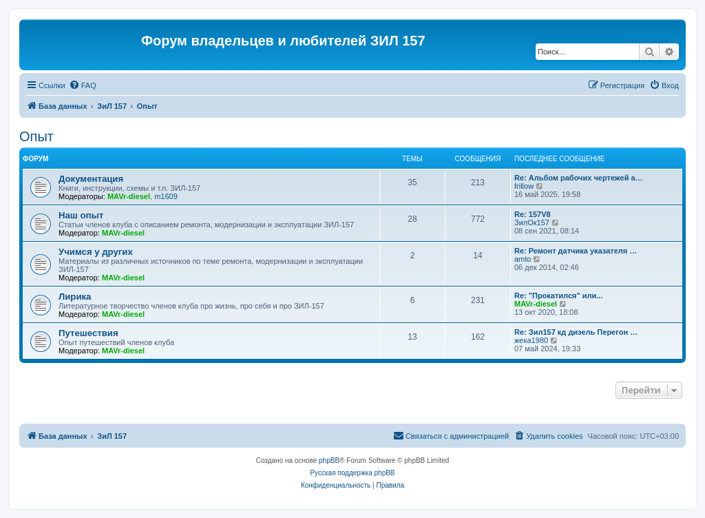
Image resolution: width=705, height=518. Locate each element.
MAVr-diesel (128, 196)
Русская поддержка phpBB (352, 473)
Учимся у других (96, 252)
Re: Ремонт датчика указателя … (575, 251)
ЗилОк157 (531, 222)
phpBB (329, 460)
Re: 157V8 (532, 214)
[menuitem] (82, 85)
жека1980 (531, 340)
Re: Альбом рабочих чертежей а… (578, 178)
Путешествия (88, 333)
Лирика (75, 296)
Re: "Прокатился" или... (558, 295)
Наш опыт (81, 215)
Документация (91, 179)
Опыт (36, 136)
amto (522, 259)
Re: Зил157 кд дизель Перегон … (576, 332)
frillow (524, 186)
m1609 (166, 196)
